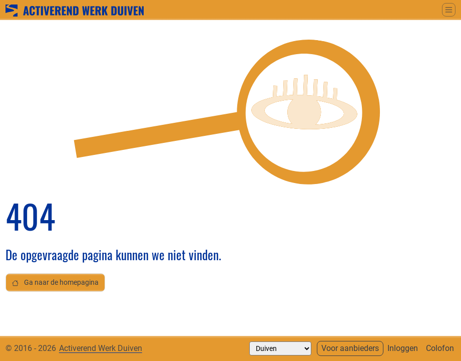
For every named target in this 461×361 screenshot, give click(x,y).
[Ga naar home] (75, 10)
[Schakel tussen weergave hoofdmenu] (448, 10)
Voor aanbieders (350, 348)
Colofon (440, 348)
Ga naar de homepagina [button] (55, 282)
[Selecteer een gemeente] (280, 348)
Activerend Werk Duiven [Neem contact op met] (100, 348)
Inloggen (402, 348)
